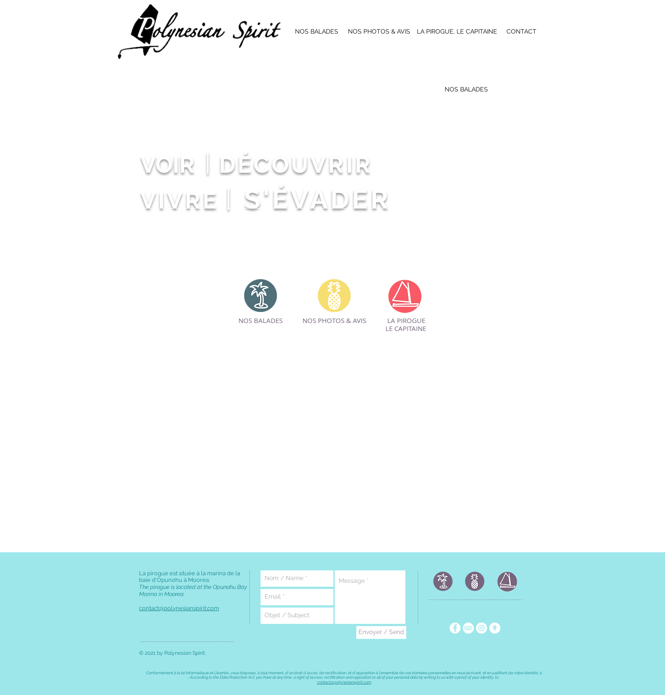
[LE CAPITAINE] (406, 328)
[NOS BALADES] (316, 32)
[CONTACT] (521, 32)
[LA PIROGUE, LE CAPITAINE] (457, 32)
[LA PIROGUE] (406, 321)
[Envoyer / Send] (381, 632)
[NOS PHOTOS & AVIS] (379, 32)
